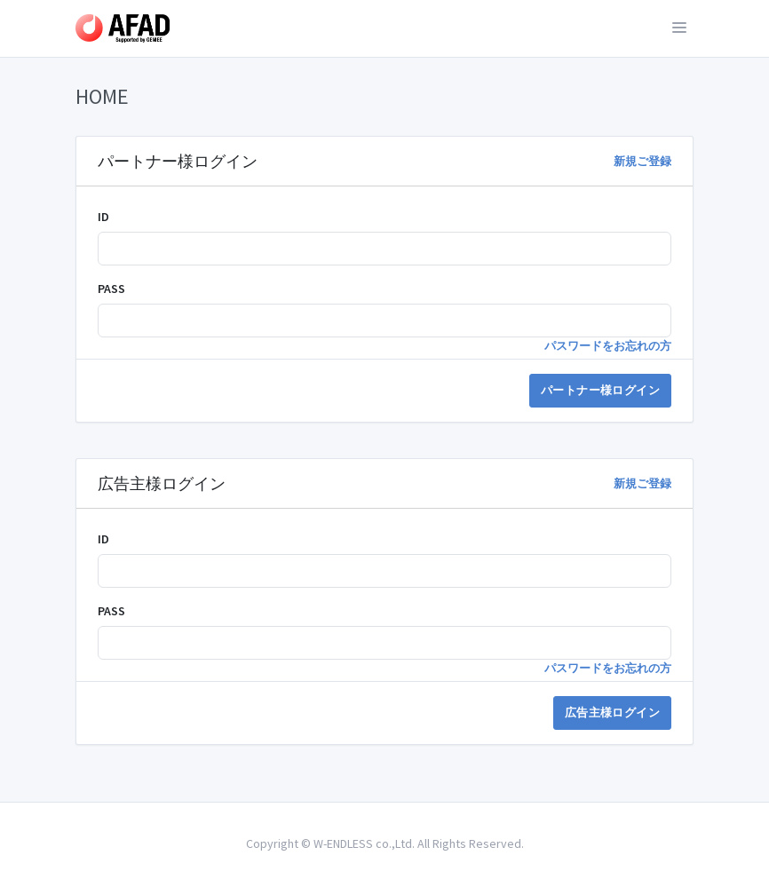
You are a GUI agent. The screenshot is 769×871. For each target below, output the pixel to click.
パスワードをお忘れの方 (607, 345)
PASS (111, 289)
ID (103, 217)
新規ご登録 (642, 161)
